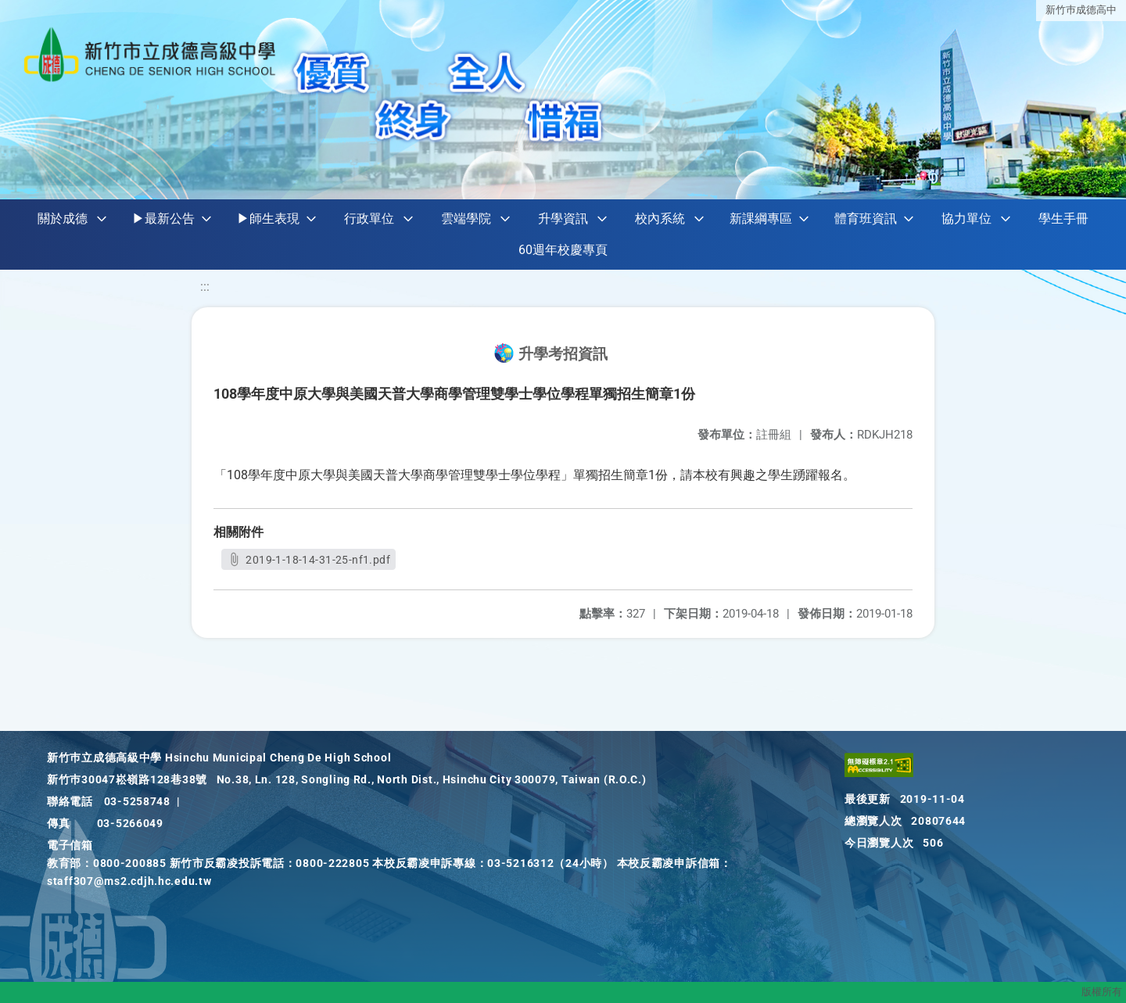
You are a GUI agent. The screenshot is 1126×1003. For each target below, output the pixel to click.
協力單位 (966, 218)
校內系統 (660, 218)
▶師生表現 (268, 218)
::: (205, 286)
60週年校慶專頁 (563, 249)
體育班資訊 (865, 218)
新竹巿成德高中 (1081, 10)
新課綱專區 (761, 218)
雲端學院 (466, 218)
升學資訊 (563, 218)
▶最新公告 (163, 218)
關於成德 (63, 218)
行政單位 (369, 218)
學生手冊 (1063, 218)
